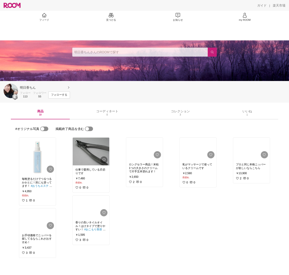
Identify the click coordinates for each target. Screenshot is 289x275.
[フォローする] (59, 95)
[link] (37, 156)
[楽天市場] (279, 5)
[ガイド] (262, 5)
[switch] (44, 129)
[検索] (212, 52)
